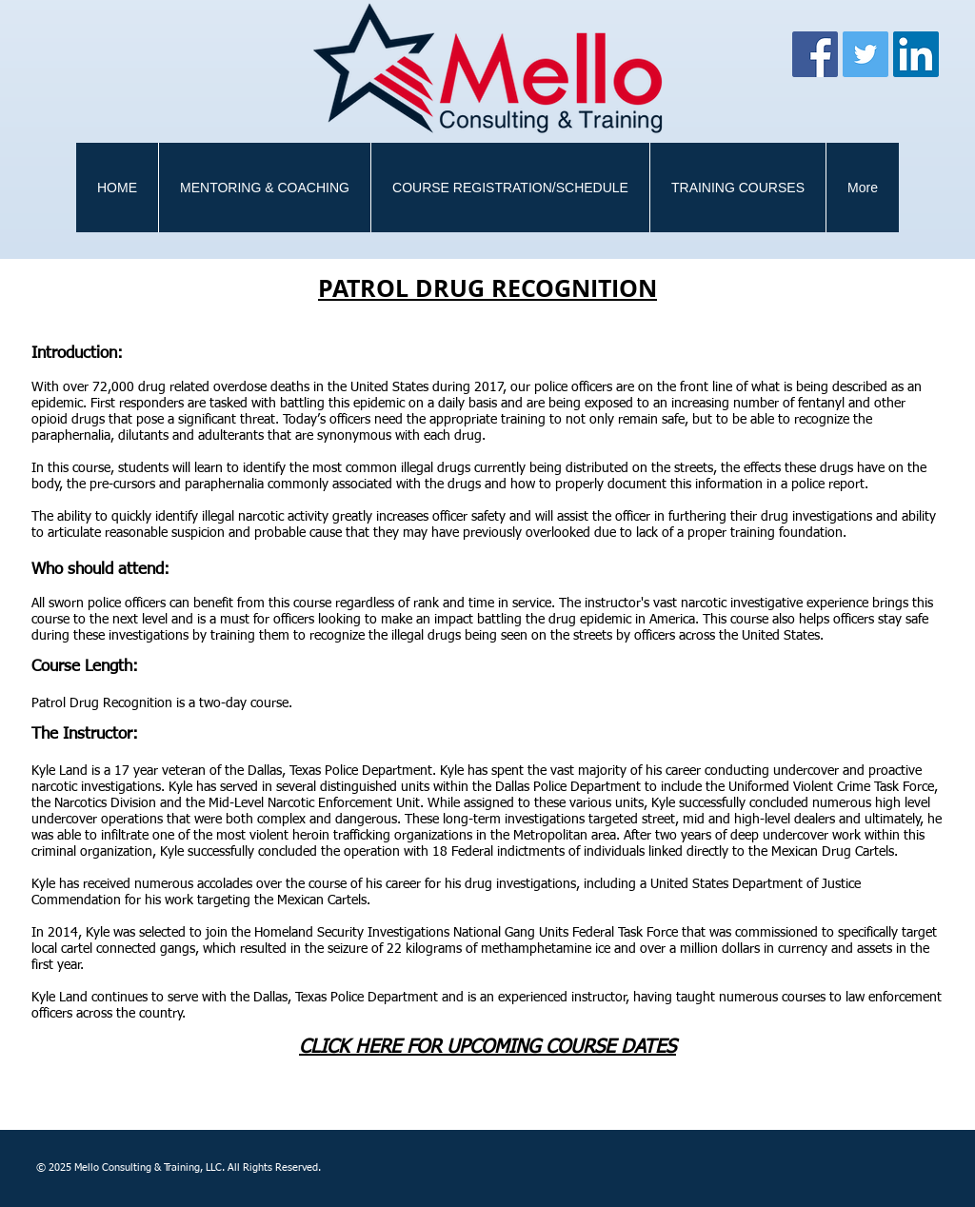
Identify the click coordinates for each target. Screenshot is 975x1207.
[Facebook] (815, 54)
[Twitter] (865, 54)
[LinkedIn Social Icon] (916, 54)
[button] (737, 187)
